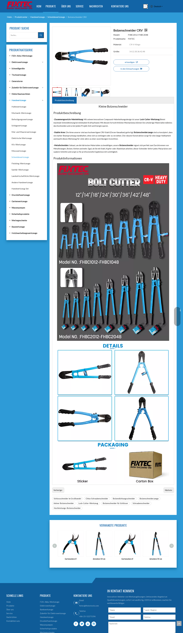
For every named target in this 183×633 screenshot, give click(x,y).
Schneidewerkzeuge (20, 157)
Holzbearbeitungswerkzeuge (24, 233)
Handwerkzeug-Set (20, 188)
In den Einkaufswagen (131, 68)
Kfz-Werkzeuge (19, 144)
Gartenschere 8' (71, 558)
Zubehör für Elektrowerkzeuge (25, 87)
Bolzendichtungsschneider (124, 498)
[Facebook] (76, 624)
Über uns (10, 609)
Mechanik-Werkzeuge (21, 113)
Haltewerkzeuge (19, 106)
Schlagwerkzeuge (19, 125)
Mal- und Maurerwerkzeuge (24, 132)
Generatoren (17, 81)
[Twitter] (82, 624)
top (179, 623)
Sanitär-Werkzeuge (20, 169)
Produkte (10, 606)
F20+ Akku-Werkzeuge (22, 56)
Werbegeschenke (19, 220)
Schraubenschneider (141, 503)
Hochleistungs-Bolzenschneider (67, 508)
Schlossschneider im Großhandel (67, 498)
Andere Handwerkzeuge (22, 182)
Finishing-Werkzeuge (21, 163)
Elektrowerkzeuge (20, 62)
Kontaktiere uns (13, 621)
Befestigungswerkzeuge (22, 119)
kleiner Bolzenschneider (64, 503)
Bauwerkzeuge (18, 226)
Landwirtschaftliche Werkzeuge (25, 176)
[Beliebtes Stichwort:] (145, 6)
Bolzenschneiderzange (149, 498)
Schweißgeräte (18, 68)
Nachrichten (11, 617)
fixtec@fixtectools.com (89, 606)
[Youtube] (88, 624)
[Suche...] (24, 35)
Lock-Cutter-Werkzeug (88, 503)
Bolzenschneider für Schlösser (115, 503)
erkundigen (131, 62)
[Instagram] (94, 624)
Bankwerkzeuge (46, 609)
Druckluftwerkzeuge (21, 195)
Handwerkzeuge (19, 100)
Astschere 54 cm (99, 558)
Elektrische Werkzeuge (22, 138)
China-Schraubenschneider (97, 498)
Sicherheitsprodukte (20, 214)
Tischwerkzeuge (19, 75)
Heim (8, 602)
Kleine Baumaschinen (21, 94)
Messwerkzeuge (19, 151)
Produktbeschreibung (64, 100)
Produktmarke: (119, 39)
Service (9, 613)
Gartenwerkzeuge (19, 201)
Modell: (116, 35)
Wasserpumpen (18, 207)
